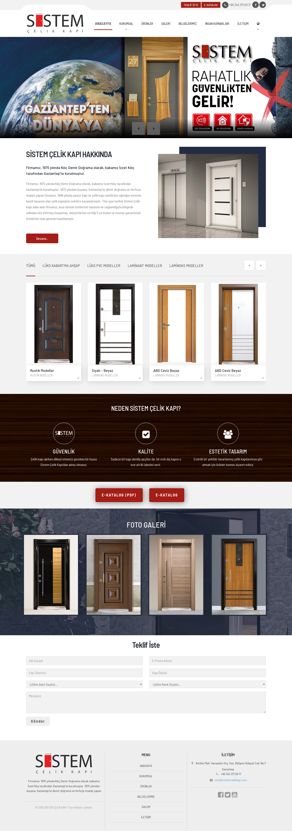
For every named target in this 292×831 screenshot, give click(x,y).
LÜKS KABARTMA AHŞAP (61, 265)
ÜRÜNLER (147, 23)
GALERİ (165, 23)
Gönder (38, 721)
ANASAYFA (103, 23)
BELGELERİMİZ (188, 23)
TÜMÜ (30, 265)
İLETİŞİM (243, 23)
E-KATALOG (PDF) (119, 495)
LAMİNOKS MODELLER (186, 265)
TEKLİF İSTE (191, 5)
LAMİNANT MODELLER (145, 265)
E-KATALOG (211, 5)
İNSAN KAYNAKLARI (217, 23)
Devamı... (42, 238)
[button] (138, 128)
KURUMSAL (126, 23)
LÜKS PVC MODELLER (103, 265)
